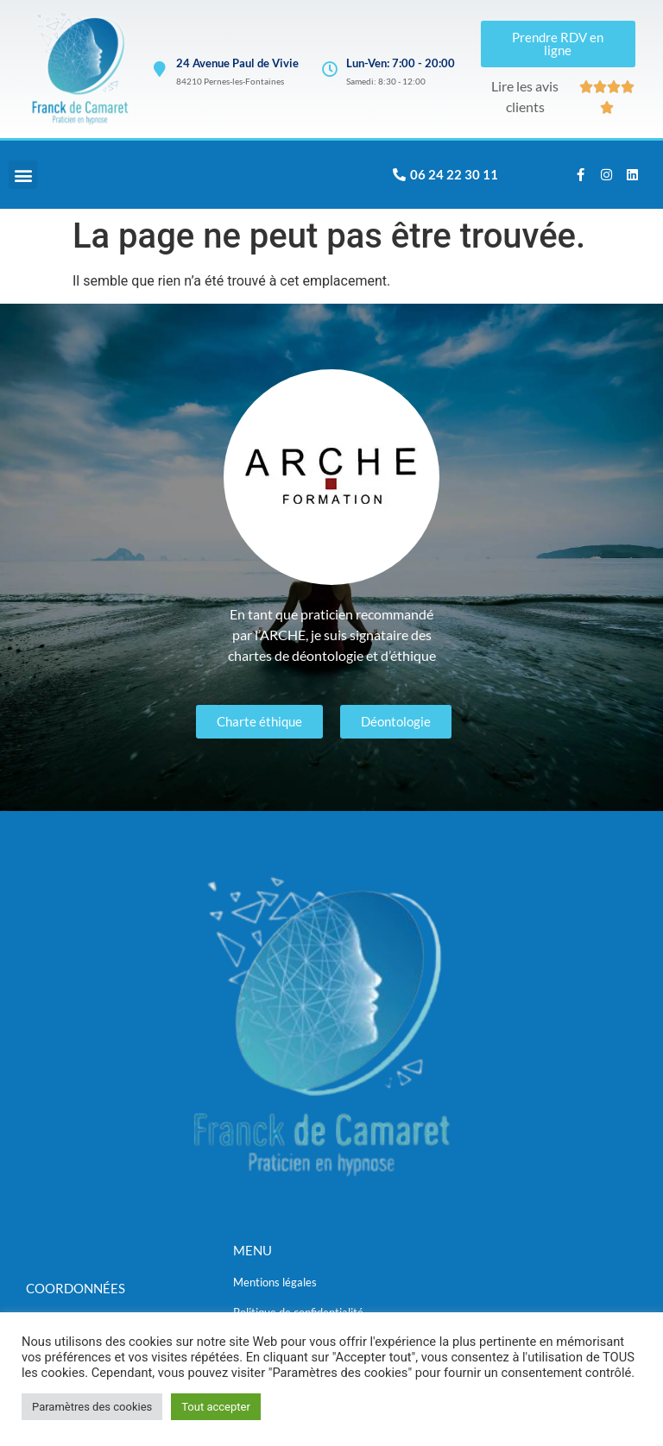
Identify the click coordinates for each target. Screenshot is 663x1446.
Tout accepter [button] (215, 1406)
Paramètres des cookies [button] (92, 1406)
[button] (23, 174)
